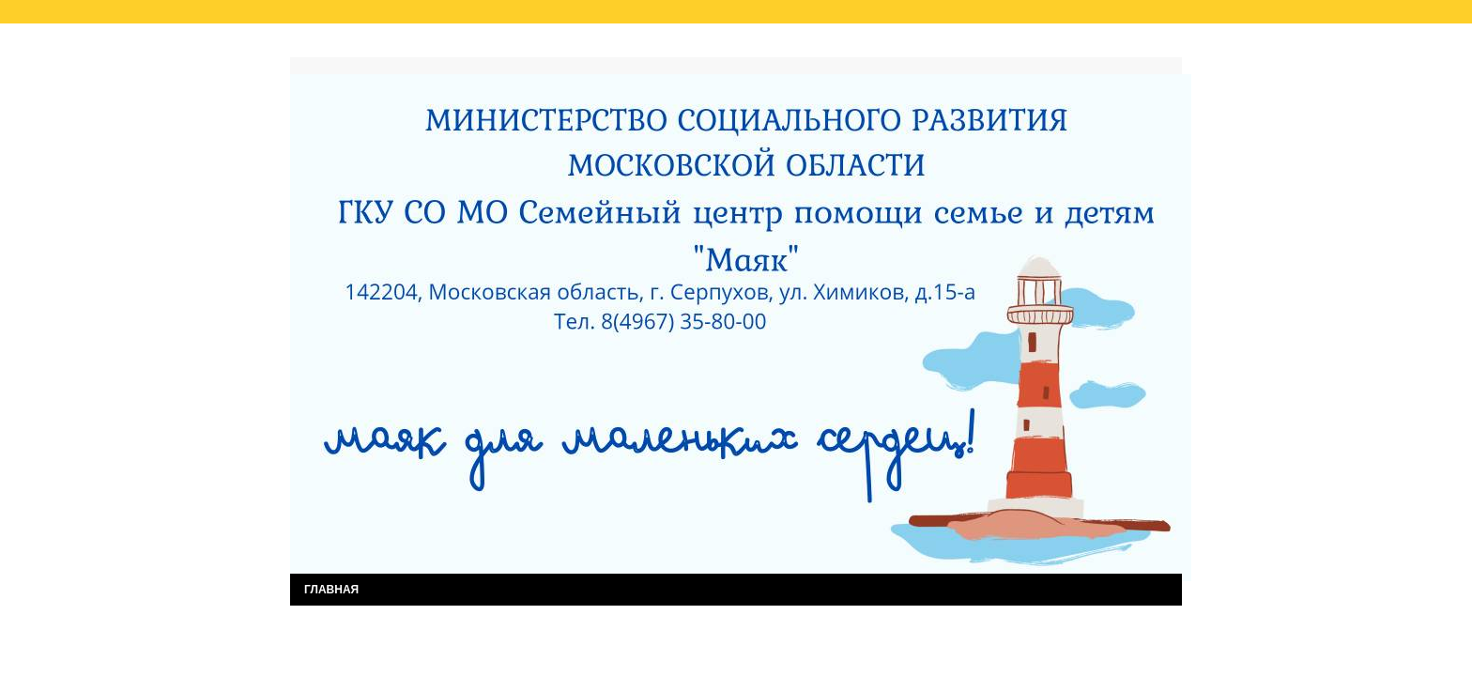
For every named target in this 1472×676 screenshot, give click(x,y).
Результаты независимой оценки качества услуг (528, 45)
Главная (331, 45)
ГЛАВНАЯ (331, 589)
